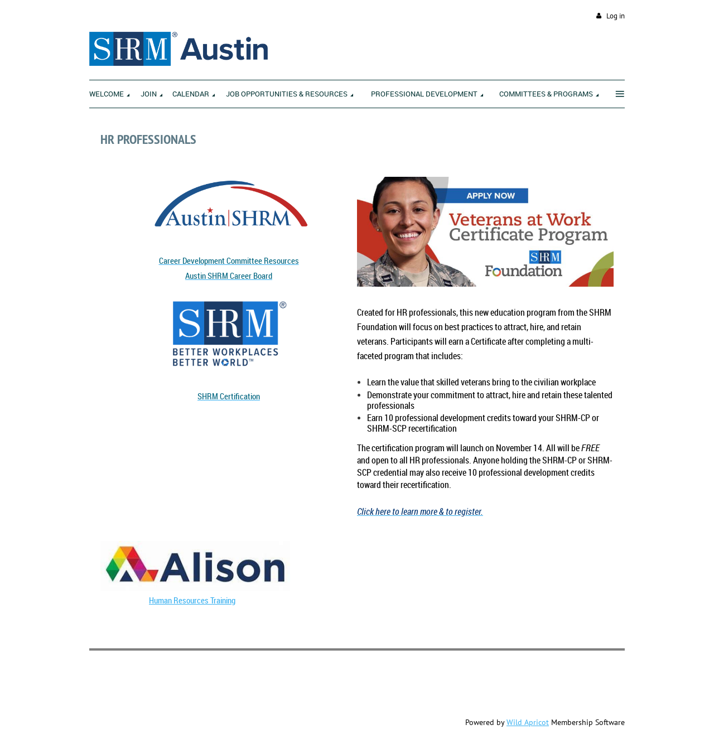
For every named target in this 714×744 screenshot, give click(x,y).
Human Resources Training (192, 600)
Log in (615, 16)
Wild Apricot (527, 722)
